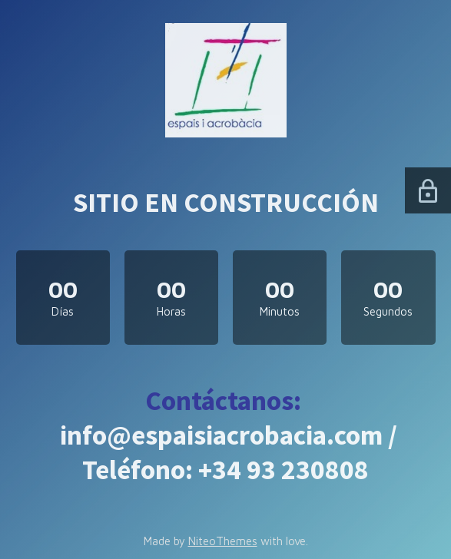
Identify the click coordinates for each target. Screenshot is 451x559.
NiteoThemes (222, 540)
